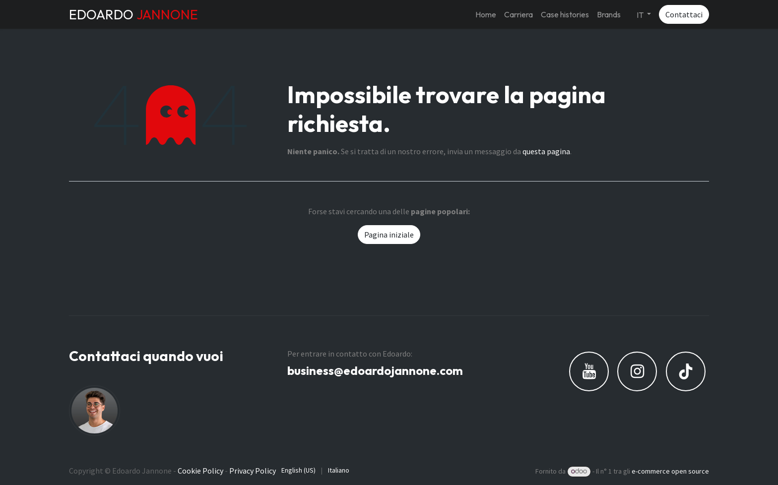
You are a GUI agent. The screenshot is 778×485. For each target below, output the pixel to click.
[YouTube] (589, 371)
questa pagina (546, 151)
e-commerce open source (670, 471)
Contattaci (684, 14)
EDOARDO (133, 14)
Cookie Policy (200, 471)
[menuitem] (485, 14)
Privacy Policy (252, 471)
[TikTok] (686, 371)
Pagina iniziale (389, 235)
